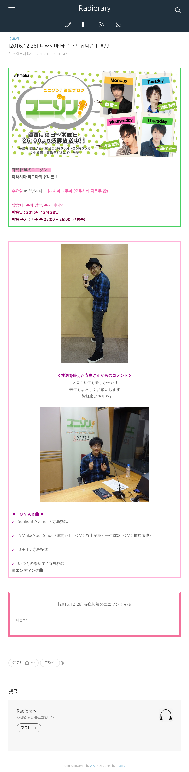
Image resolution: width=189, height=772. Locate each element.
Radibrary (94, 8)
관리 (119, 24)
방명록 (86, 24)
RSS (103, 24)
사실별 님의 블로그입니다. (36, 717)
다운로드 (22, 620)
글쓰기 (69, 24)
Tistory (120, 765)
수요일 (13, 39)
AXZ (93, 765)
